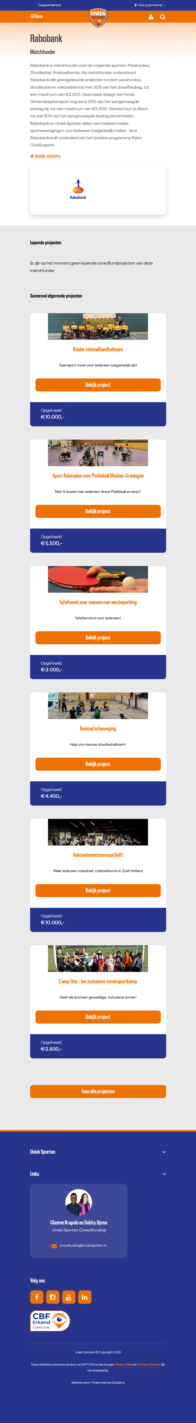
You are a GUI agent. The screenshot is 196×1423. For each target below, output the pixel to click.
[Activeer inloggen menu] (152, 17)
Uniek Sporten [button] (42, 1152)
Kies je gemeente (150, 5)
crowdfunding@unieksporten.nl (78, 1246)
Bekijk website (45, 156)
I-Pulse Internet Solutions (107, 1382)
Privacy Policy (123, 1364)
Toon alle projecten (98, 1091)
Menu (36, 16)
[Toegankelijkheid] (45, 5)
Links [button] (34, 1174)
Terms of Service (149, 1364)
